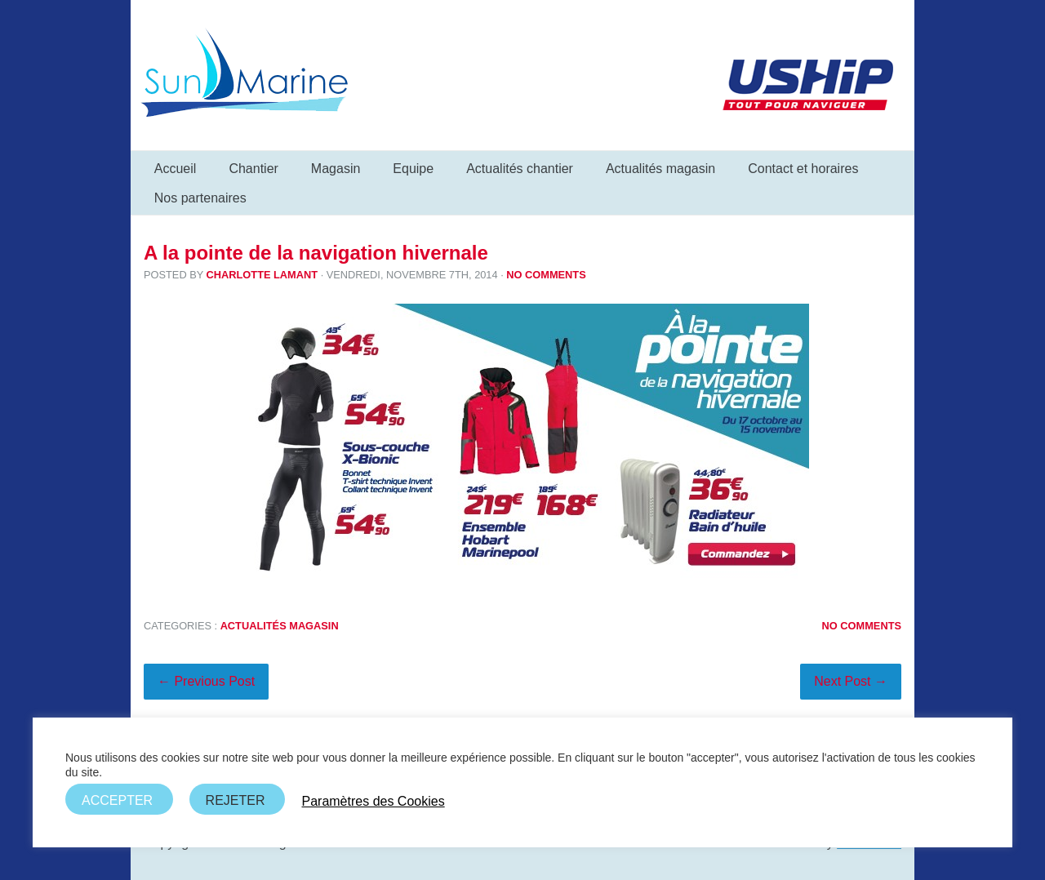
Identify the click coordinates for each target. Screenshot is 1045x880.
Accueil (175, 169)
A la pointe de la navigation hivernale (316, 253)
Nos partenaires (200, 198)
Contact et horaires (803, 169)
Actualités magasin (660, 169)
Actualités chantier (519, 169)
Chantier (253, 169)
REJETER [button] (235, 800)
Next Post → (850, 681)
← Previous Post (206, 681)
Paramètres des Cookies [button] (372, 801)
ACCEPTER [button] (117, 800)
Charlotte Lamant (262, 275)
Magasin (335, 169)
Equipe (413, 169)
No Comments (545, 275)
